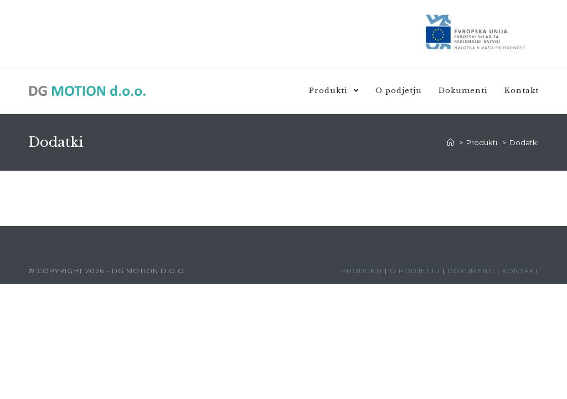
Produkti (361, 271)
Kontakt (520, 271)
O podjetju (415, 271)
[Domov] (450, 142)
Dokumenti (470, 271)
